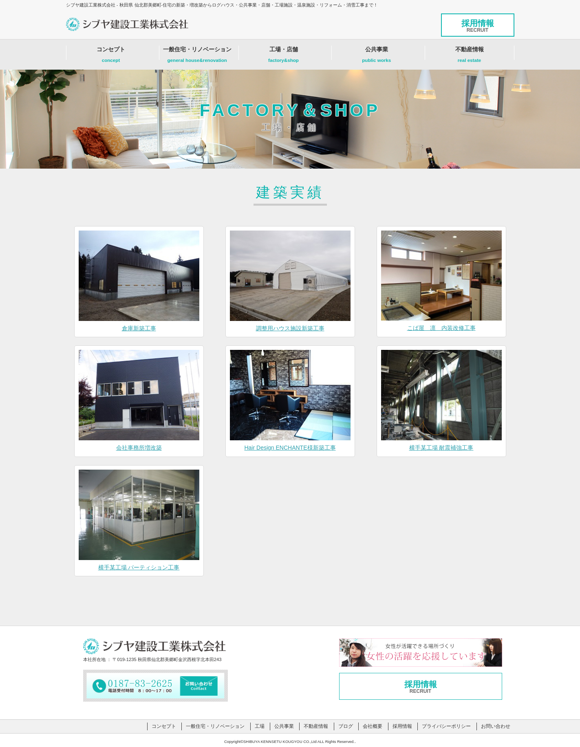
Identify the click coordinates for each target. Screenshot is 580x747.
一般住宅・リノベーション (197, 56)
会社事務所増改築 (139, 447)
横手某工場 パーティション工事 (139, 567)
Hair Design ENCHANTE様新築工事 (289, 447)
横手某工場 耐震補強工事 (441, 447)
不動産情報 (469, 56)
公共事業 (376, 56)
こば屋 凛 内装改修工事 (441, 328)
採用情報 (477, 26)
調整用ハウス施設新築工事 (290, 328)
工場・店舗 (283, 56)
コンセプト (111, 56)
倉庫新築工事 (139, 328)
